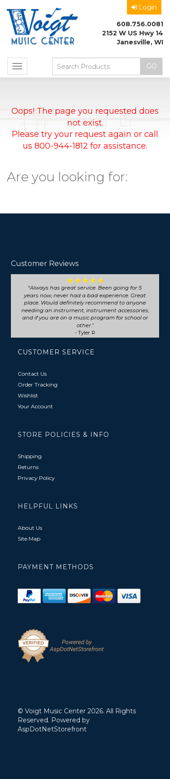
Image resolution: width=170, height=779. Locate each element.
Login (144, 7)
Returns (28, 467)
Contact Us (32, 373)
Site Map (29, 538)
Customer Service (56, 352)
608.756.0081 (140, 24)
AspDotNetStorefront (52, 729)
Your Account (35, 406)
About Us (30, 527)
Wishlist (28, 395)
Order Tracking (38, 384)
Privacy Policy (36, 477)
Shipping (30, 456)
